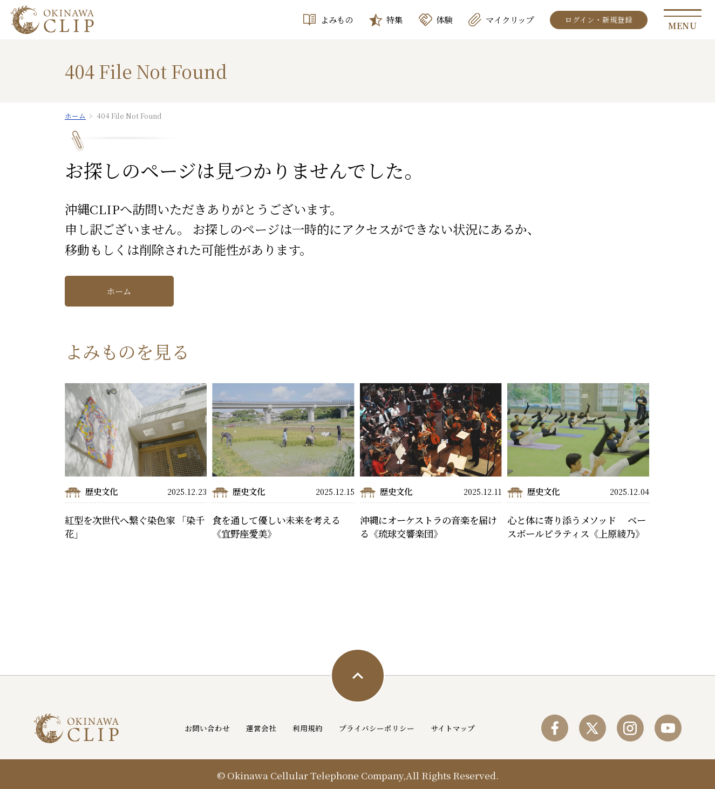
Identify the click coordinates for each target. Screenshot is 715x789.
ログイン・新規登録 (598, 19)
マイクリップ (510, 19)
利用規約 (308, 728)
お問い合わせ (207, 728)
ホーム (119, 291)
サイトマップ (453, 728)
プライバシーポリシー (377, 728)
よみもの (337, 19)
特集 (394, 19)
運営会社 (262, 728)
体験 (444, 19)
